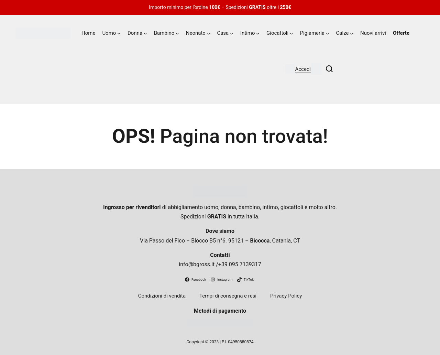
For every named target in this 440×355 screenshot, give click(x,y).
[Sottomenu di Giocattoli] (291, 33)
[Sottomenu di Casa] (231, 33)
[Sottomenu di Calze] (351, 33)
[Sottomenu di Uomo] (119, 33)
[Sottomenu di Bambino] (177, 33)
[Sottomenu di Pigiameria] (327, 33)
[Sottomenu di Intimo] (258, 33)
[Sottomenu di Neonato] (208, 33)
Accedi (303, 69)
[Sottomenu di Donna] (145, 33)
